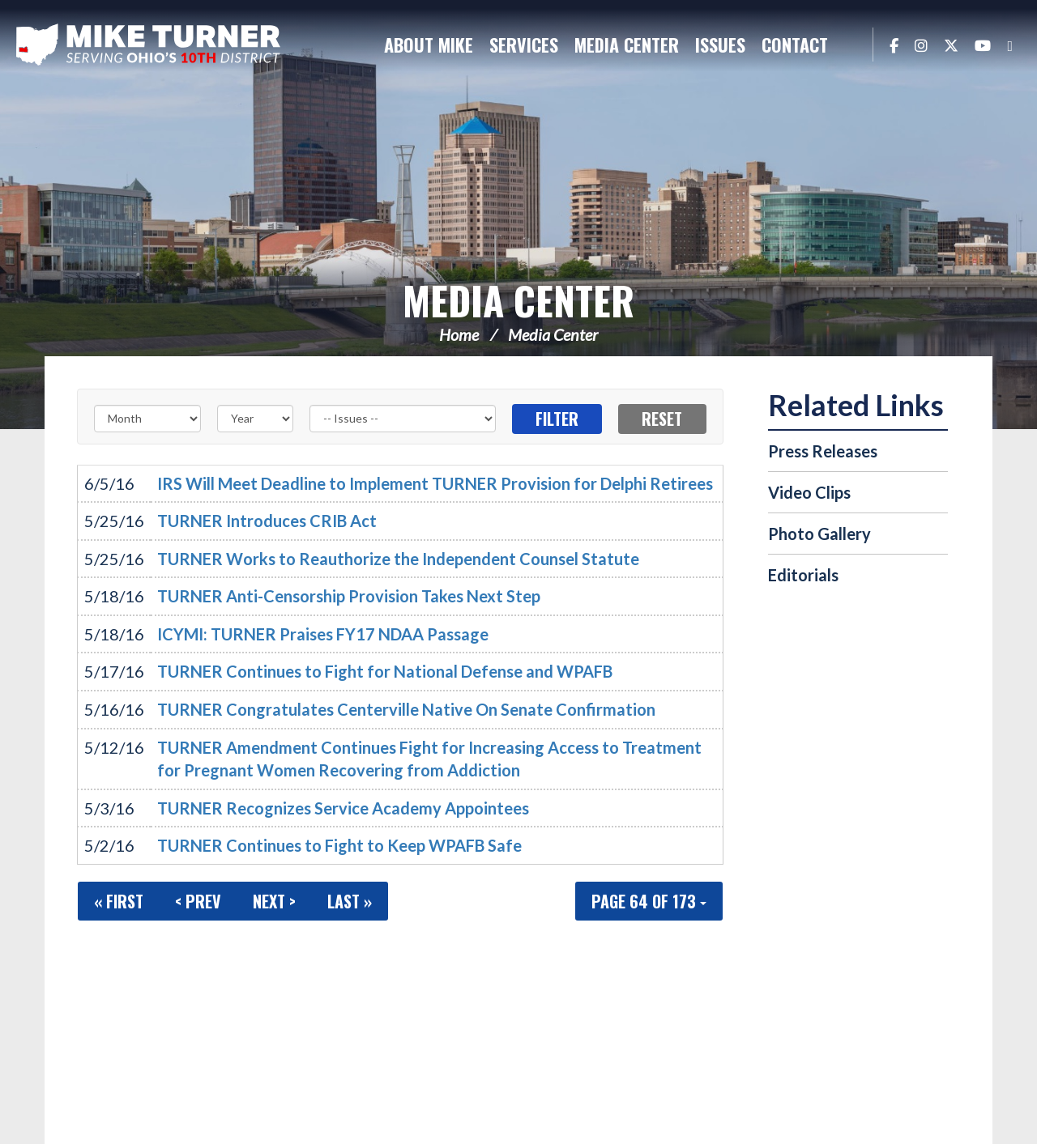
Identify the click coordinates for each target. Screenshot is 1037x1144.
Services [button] (523, 44)
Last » (349, 901)
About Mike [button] (428, 44)
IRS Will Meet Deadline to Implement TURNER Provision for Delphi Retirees (435, 483)
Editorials (803, 575)
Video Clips (809, 492)
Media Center (518, 300)
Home (459, 334)
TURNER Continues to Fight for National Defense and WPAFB (384, 671)
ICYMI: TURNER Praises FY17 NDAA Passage (323, 634)
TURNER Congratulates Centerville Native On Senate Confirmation (406, 709)
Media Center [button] (626, 44)
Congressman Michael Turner (150, 45)
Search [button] (852, 44)
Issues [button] (720, 44)
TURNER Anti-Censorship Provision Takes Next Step (348, 596)
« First (118, 901)
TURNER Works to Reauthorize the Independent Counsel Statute (398, 558)
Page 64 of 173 (648, 901)
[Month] (147, 418)
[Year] (255, 418)
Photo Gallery (819, 533)
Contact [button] (795, 44)
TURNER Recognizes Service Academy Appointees (343, 808)
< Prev (198, 901)
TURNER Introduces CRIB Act (267, 520)
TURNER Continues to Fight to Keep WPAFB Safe (339, 845)
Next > (274, 901)
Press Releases (822, 451)
